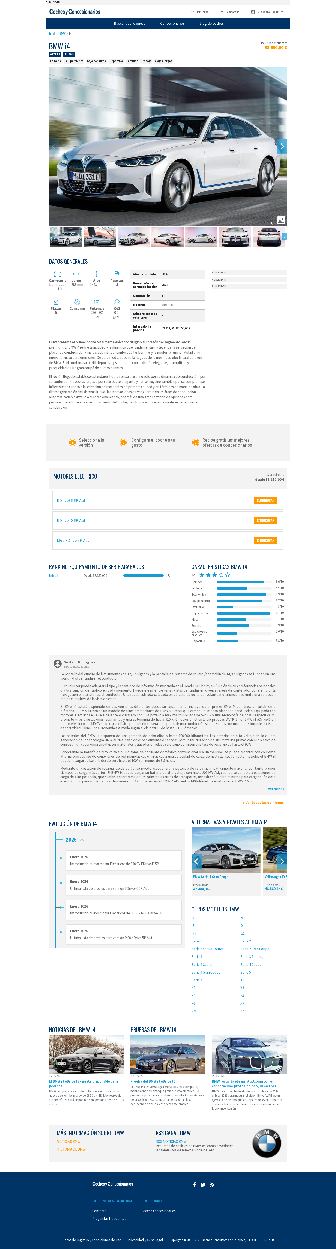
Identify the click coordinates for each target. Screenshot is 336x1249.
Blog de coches (211, 23)
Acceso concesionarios (159, 1210)
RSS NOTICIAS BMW (171, 1141)
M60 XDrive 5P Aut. (73, 540)
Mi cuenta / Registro (267, 11)
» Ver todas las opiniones (263, 802)
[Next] (282, 146)
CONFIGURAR (265, 500)
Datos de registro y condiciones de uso (91, 1240)
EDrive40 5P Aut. (71, 520)
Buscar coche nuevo (130, 23)
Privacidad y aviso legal (145, 1240)
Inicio (52, 33)
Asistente (199, 11)
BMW (62, 33)
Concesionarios (172, 23)
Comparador (229, 11)
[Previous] (197, 861)
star (202, 575)
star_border (221, 575)
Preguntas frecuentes (109, 1218)
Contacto (99, 1210)
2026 (76, 838)
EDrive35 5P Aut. (71, 500)
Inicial (53, 575)
